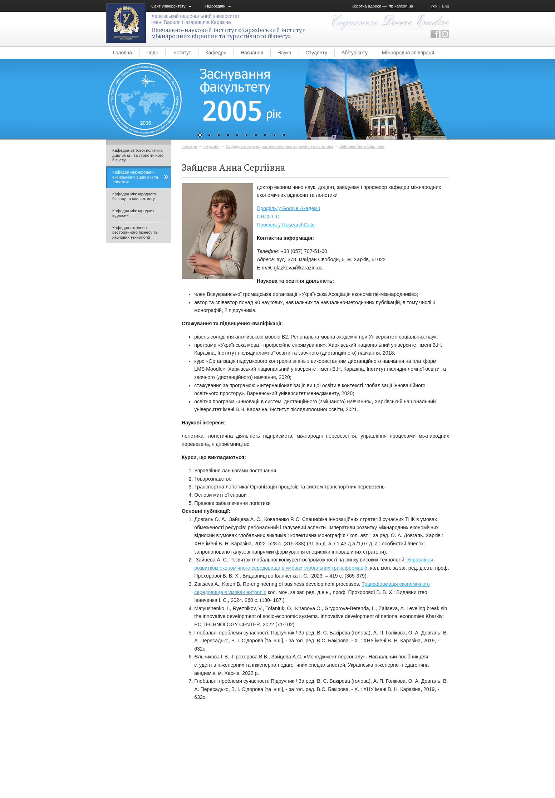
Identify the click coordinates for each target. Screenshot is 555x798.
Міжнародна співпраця (408, 52)
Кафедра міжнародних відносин (133, 213)
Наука (284, 52)
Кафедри (215, 52)
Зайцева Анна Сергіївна (361, 146)
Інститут (181, 52)
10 (284, 136)
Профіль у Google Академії (288, 208)
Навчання (252, 52)
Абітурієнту (355, 52)
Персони (211, 146)
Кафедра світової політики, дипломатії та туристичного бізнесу (137, 155)
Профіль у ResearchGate (286, 225)
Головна (122, 52)
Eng (445, 6)
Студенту (316, 52)
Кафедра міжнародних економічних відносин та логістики (279, 146)
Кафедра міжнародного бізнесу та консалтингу (134, 196)
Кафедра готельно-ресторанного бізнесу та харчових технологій (134, 232)
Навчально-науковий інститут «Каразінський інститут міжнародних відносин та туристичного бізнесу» (228, 33)
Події (152, 52)
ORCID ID (268, 216)
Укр (433, 6)
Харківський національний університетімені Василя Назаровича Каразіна (195, 19)
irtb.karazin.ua (400, 6)
